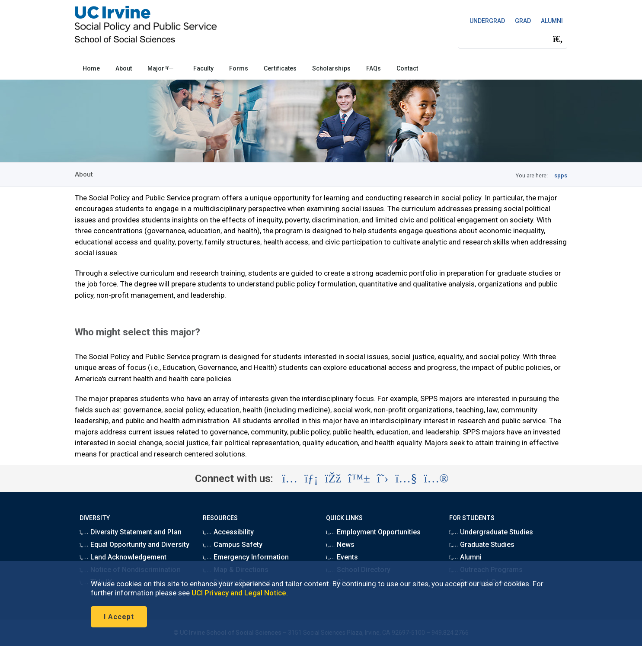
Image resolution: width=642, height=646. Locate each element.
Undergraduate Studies (491, 532)
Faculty (203, 68)
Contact (407, 68)
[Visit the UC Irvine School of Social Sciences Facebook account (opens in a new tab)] (333, 478)
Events (342, 557)
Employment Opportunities (373, 532)
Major (160, 68)
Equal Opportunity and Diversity (134, 544)
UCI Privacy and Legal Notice (239, 592)
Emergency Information (246, 557)
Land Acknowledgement (123, 557)
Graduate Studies (481, 544)
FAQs (373, 68)
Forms (238, 68)
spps (560, 175)
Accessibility (228, 532)
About (123, 68)
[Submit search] (557, 39)
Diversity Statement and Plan (131, 532)
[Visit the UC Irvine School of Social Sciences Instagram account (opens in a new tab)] (289, 478)
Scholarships (331, 68)
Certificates (280, 68)
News (340, 544)
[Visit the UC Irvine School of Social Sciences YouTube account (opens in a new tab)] (406, 478)
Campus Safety (232, 544)
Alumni (465, 557)
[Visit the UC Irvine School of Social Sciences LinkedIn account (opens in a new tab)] (311, 478)
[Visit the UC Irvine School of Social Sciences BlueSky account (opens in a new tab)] (359, 478)
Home (91, 68)
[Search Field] (512, 39)
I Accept (119, 617)
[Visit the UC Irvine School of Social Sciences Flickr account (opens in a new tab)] (436, 478)
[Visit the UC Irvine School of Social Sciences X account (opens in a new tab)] (383, 478)
